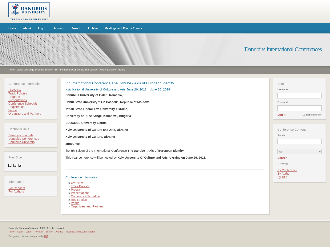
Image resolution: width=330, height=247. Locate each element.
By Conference (287, 170)
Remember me (314, 114)
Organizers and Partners (87, 206)
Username (282, 89)
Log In (42, 28)
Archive (93, 28)
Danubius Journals (20, 135)
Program (76, 189)
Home (12, 28)
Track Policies (80, 186)
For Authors (16, 191)
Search (75, 28)
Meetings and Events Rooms (123, 28)
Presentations (80, 193)
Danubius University (21, 142)
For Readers (16, 188)
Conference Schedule (85, 196)
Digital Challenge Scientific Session (35, 69)
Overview (77, 183)
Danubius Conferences (23, 138)
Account (58, 28)
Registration (79, 199)
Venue (75, 203)
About (27, 28)
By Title (282, 177)
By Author (283, 173)
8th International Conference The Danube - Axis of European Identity (90, 69)
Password (282, 102)
